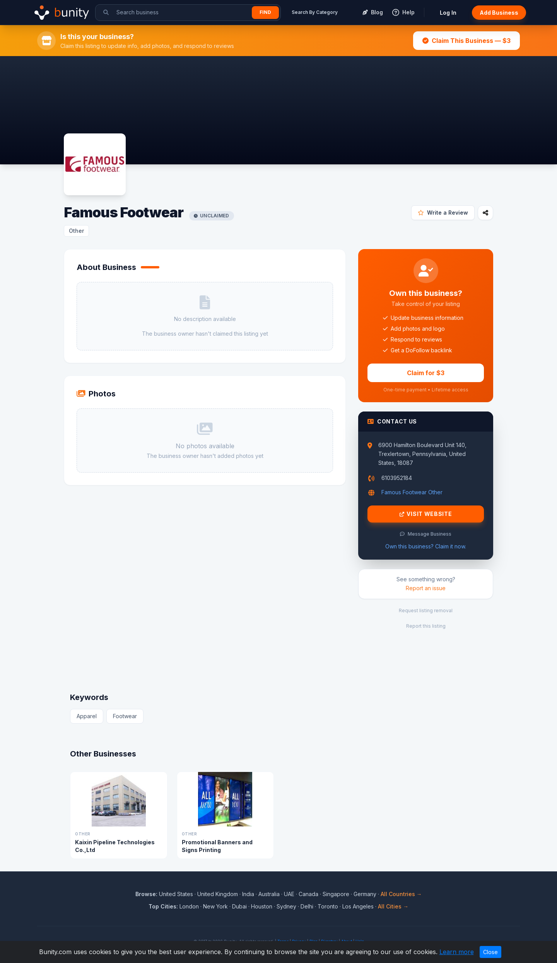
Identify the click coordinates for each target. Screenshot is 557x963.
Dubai (239, 906)
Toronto (328, 906)
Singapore (336, 894)
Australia (269, 894)
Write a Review (443, 212)
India (248, 894)
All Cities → (393, 906)
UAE (289, 894)
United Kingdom (217, 894)
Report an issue (426, 588)
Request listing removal (426, 610)
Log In (448, 12)
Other (76, 230)
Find (265, 12)
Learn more (456, 952)
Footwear (125, 716)
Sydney (286, 906)
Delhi (307, 906)
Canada (308, 894)
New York (215, 906)
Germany (365, 894)
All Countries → (401, 894)
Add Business (499, 12)
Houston (261, 906)
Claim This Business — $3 (466, 40)
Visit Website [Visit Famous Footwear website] (426, 514)
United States (176, 894)
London (189, 906)
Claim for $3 (425, 373)
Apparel (87, 716)
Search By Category (315, 12)
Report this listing (426, 626)
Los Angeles (358, 906)
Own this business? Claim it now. (425, 546)
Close (490, 952)
